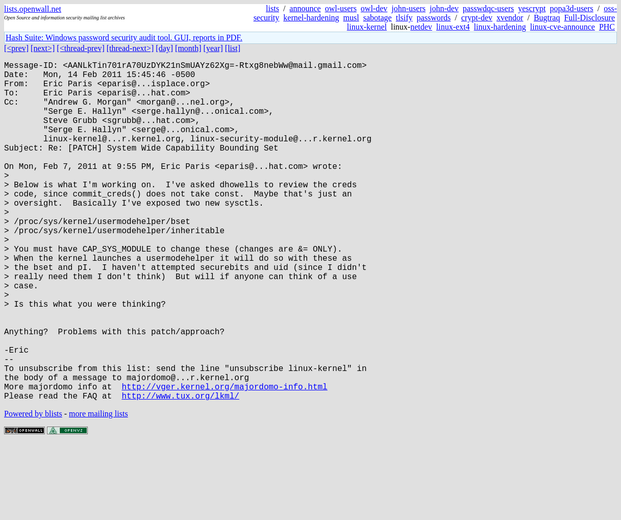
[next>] (43, 48)
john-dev (444, 8)
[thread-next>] (130, 48)
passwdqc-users (488, 8)
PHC (607, 26)
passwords (434, 17)
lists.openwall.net (32, 9)
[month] (188, 48)
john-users (408, 8)
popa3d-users (571, 8)
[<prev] (16, 48)
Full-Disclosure (589, 17)
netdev (421, 26)
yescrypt (531, 8)
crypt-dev (476, 17)
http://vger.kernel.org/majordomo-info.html (224, 459)
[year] (213, 48)
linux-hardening (500, 26)
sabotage (377, 17)
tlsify (404, 17)
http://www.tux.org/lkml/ (180, 471)
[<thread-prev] (80, 48)
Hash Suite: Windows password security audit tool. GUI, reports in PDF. (124, 37)
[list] (232, 48)
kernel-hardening (311, 17)
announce (304, 8)
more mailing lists (98, 489)
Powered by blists (33, 489)
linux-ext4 (453, 26)
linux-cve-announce (562, 26)
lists (272, 8)
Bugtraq (547, 17)
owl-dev (374, 8)
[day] (164, 48)
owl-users (341, 8)
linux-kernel (367, 26)
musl (351, 17)
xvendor (509, 17)
